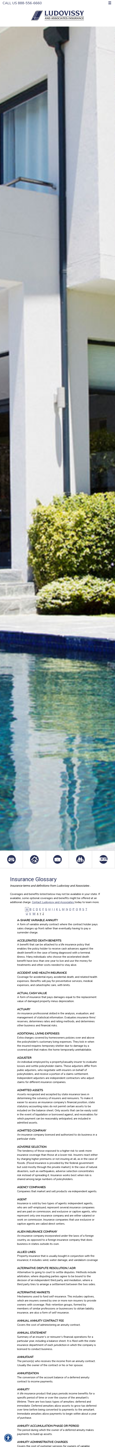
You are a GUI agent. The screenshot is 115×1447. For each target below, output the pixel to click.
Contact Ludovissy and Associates (53, 902)
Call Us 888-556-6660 (22, 3)
